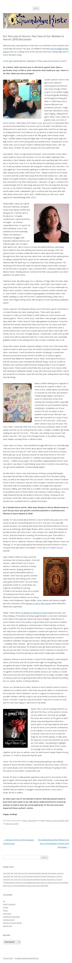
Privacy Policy (8, 958)
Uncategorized (8, 920)
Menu (36, 8)
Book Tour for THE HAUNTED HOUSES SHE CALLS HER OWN (25, 885)
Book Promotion (9, 904)
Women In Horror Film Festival (38, 603)
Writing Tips (7, 926)
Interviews (32, 820)
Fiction (24, 820)
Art (4, 901)
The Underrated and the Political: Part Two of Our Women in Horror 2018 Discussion (53, 843)
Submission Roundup (11, 916)
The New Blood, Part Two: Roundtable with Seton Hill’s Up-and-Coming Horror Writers (36, 882)
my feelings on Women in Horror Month (37, 613)
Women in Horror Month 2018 (57, 820)
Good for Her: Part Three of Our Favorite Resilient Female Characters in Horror (33, 873)
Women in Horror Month (12, 923)
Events (5, 907)
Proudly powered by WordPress (26, 958)
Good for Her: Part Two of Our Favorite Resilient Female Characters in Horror (32, 876)
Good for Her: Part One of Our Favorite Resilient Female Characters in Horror (32, 879)
